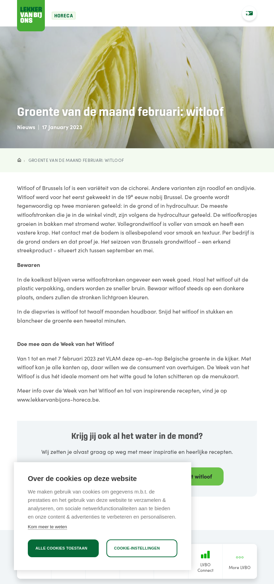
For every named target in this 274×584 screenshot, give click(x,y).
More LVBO (240, 561)
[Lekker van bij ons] (31, 15)
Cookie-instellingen (137, 548)
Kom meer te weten (47, 526)
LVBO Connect (205, 561)
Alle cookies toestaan (61, 548)
